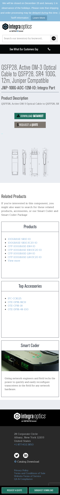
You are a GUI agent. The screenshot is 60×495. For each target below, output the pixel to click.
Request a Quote (14, 490)
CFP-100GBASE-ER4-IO (21, 246)
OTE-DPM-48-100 (18, 309)
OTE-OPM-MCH (17, 302)
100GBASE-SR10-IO (19, 239)
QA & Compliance (23, 479)
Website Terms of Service (27, 476)
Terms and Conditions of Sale (29, 473)
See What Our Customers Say (24, 49)
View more (14, 261)
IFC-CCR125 (14, 299)
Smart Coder (30, 361)
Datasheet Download (43, 490)
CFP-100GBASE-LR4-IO (21, 254)
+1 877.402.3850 (24, 444)
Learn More (39, 17)
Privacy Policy (21, 470)
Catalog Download (28, 462)
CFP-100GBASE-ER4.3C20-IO (25, 250)
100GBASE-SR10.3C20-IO (22, 243)
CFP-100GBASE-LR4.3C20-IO (25, 257)
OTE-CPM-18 (15, 306)
